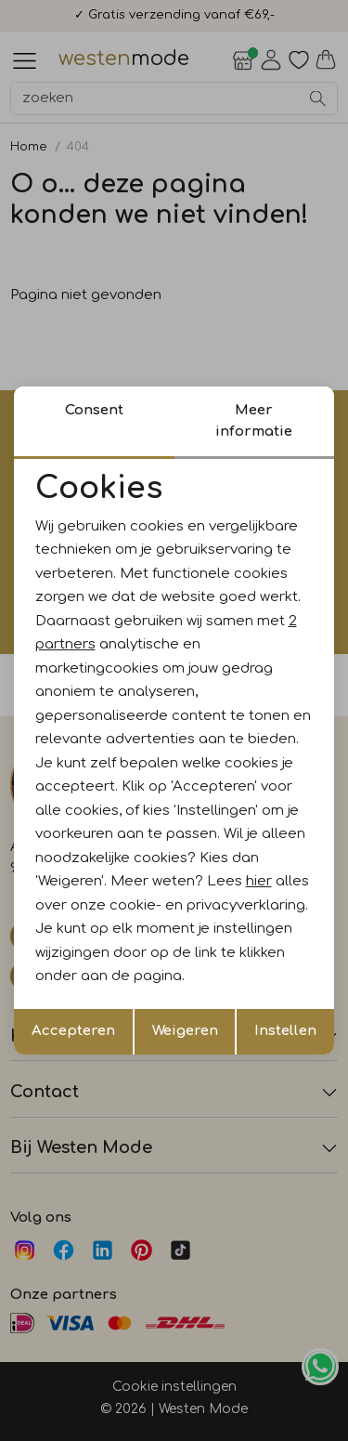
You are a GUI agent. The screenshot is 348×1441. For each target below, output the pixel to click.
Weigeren (185, 1031)
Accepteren (73, 1031)
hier (259, 881)
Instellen (285, 1031)
